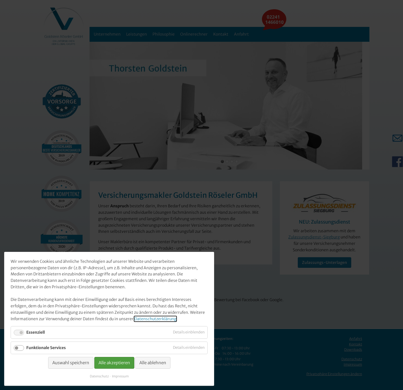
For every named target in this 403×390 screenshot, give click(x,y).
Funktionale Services (46, 347)
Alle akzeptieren (114, 362)
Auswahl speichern (70, 362)
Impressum (120, 376)
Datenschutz (99, 376)
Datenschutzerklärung (155, 318)
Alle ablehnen (152, 362)
